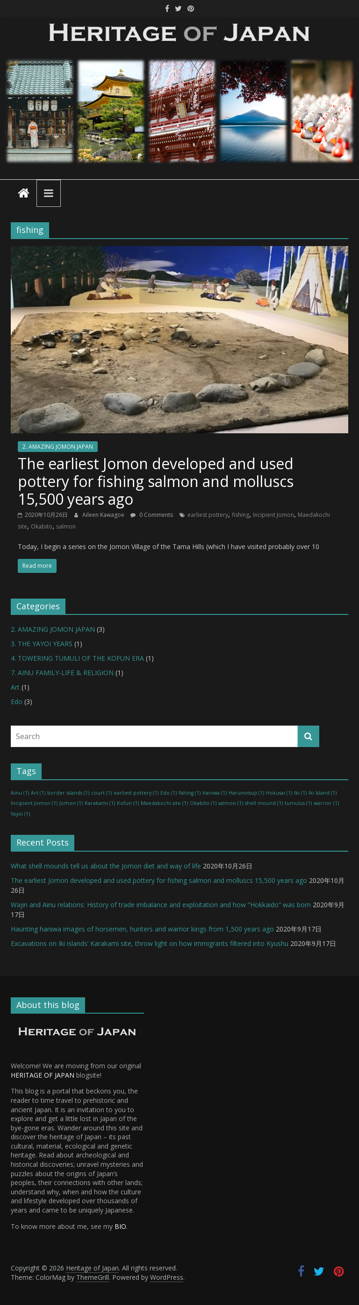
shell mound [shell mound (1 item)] (264, 803)
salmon (66, 526)
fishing (240, 515)
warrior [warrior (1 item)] (326, 803)
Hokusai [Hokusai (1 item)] (279, 793)
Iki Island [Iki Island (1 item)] (323, 793)
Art (15, 687)
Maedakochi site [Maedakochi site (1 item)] (164, 803)
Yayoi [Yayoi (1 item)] (20, 814)
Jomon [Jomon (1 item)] (71, 803)
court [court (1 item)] (101, 793)
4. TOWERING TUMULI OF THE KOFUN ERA (77, 658)
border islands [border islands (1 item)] (68, 793)
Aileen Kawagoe (104, 515)
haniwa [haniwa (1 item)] (214, 793)
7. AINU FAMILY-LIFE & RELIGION (62, 672)
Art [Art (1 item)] (38, 793)
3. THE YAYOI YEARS (41, 643)
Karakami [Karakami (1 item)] (100, 803)
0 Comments (151, 515)
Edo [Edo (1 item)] (168, 793)
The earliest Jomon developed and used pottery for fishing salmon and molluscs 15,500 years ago (156, 481)
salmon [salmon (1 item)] (230, 803)
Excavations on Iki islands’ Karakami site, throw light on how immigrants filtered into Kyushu (149, 943)
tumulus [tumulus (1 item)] (298, 803)
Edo (16, 701)
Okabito (41, 526)
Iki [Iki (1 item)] (300, 793)
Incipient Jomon (273, 515)
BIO (120, 1226)
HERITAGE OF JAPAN (42, 1075)
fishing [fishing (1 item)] (190, 793)
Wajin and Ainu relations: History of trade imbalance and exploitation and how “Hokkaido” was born (161, 904)
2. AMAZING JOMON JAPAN (57, 447)
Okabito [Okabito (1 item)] (203, 803)
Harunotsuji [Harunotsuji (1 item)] (246, 793)
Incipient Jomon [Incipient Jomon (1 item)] (34, 803)
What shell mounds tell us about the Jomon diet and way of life (106, 865)
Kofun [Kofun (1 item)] (128, 803)
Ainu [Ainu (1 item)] (20, 793)
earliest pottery (207, 515)
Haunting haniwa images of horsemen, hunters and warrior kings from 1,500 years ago (142, 928)
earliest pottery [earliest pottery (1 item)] (136, 793)
